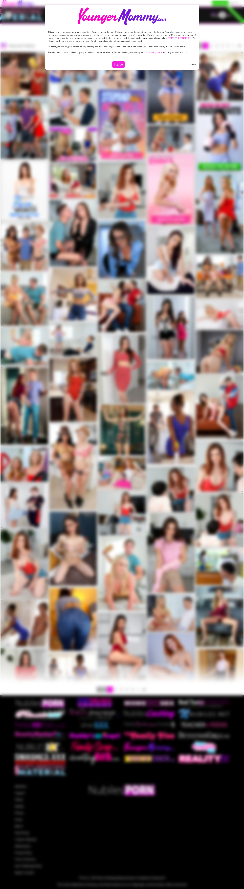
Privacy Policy (155, 52)
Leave (193, 64)
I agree (118, 64)
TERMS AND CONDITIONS (180, 38)
